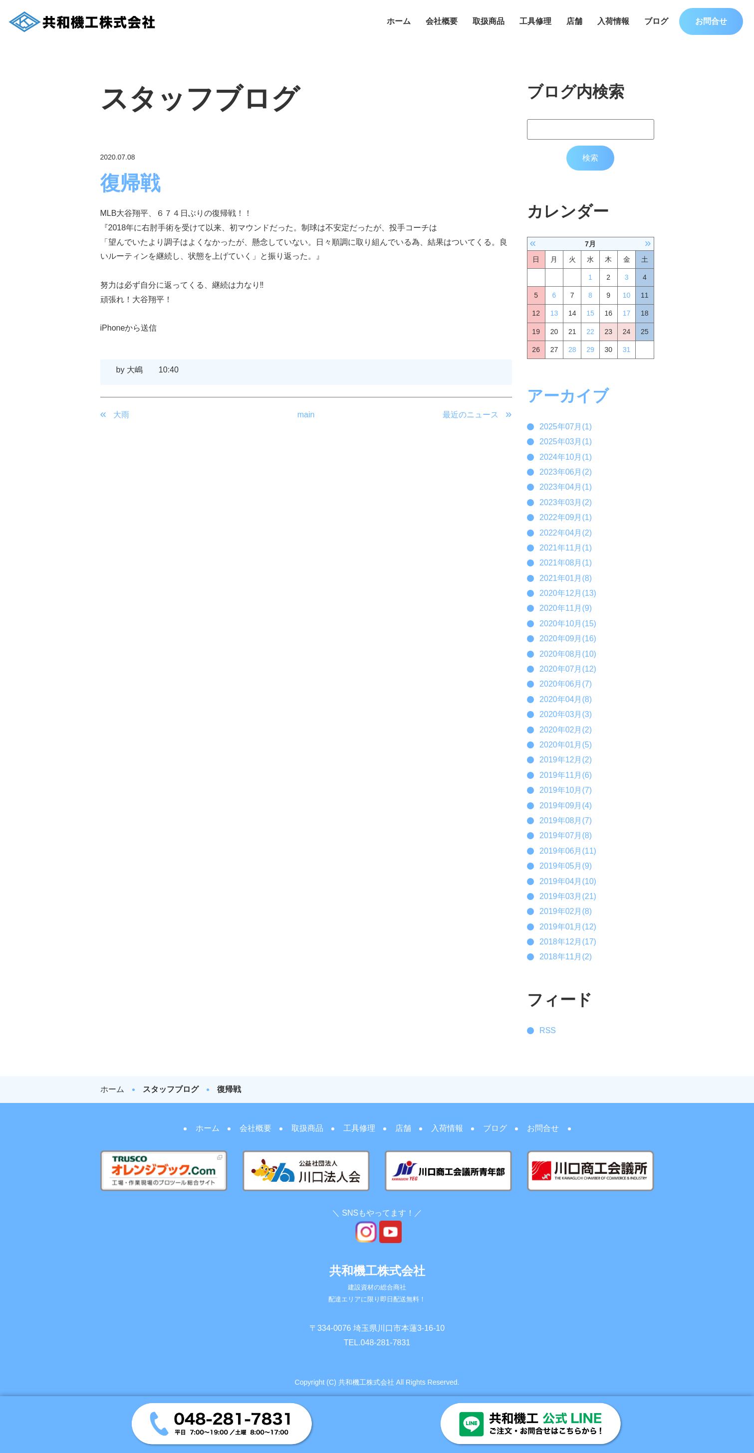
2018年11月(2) (565, 956)
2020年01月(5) (565, 744)
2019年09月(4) (565, 805)
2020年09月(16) (567, 638)
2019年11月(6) (565, 775)
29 (590, 350)
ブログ (656, 21)
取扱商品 (488, 21)
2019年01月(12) (567, 926)
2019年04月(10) (567, 881)
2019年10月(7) (565, 790)
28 (572, 350)
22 (590, 332)
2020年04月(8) (565, 699)
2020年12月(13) (567, 593)
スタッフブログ (171, 1089)
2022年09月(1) (565, 517)
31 (627, 350)
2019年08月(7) (565, 820)
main (306, 414)
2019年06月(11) (567, 851)
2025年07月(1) (565, 426)
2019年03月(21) (567, 896)
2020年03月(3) (565, 714)
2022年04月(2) (565, 533)
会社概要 (442, 21)
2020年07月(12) (567, 669)
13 (554, 313)
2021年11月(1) (565, 548)
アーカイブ (568, 396)
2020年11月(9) (565, 608)
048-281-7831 (386, 1342)
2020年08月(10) (567, 654)
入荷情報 (613, 21)
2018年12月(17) (567, 941)
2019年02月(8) (565, 911)
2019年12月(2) (565, 759)
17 (627, 313)
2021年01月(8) (565, 578)
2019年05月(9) (565, 866)
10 (627, 295)
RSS (547, 1030)
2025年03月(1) (565, 441)
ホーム (399, 21)
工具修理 (535, 21)
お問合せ (711, 21)
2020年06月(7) (565, 684)
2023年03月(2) (565, 502)
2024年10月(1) (565, 457)
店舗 (574, 21)
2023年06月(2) (565, 472)
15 (590, 313)
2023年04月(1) (565, 487)
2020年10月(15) (567, 623)
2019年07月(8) (565, 835)
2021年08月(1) (565, 562)
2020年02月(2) (565, 730)
